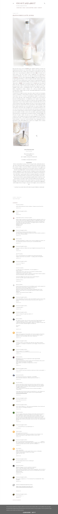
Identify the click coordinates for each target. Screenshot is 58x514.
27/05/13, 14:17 (18, 371)
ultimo (28, 68)
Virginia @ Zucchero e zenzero (22, 217)
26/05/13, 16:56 (18, 227)
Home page (18, 7)
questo (36, 83)
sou (17, 448)
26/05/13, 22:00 (18, 329)
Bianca (17, 284)
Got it (34, 512)
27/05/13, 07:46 (18, 346)
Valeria (17, 356)
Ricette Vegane (17, 198)
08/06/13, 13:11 (18, 497)
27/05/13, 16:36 (18, 401)
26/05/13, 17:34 (18, 243)
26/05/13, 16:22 (18, 214)
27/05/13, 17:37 (18, 445)
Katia (17, 332)
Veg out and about (25, 3)
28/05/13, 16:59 (18, 462)
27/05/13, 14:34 (18, 379)
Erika (17, 238)
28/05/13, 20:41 (18, 481)
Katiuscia (18, 465)
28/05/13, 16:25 (18, 455)
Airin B (17, 382)
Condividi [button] (14, 197)
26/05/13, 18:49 (18, 250)
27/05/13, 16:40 (18, 421)
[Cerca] (44, 3)
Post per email (19, 197)
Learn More (27, 512)
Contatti (39, 7)
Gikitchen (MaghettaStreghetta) (22, 484)
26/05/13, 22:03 (18, 337)
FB (44, 75)
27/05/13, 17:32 (18, 436)
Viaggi (23, 7)
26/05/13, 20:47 (18, 302)
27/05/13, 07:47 (18, 353)
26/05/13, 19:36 (18, 264)
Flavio (17, 318)
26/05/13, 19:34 (18, 258)
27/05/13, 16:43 (18, 428)
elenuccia (18, 375)
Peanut (17, 412)
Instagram (16, 77)
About (35, 7)
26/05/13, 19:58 (18, 281)
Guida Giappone (29, 7)
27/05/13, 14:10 (18, 365)
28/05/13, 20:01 (18, 473)
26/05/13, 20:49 (18, 315)
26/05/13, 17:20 (18, 235)
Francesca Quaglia (19, 211)
